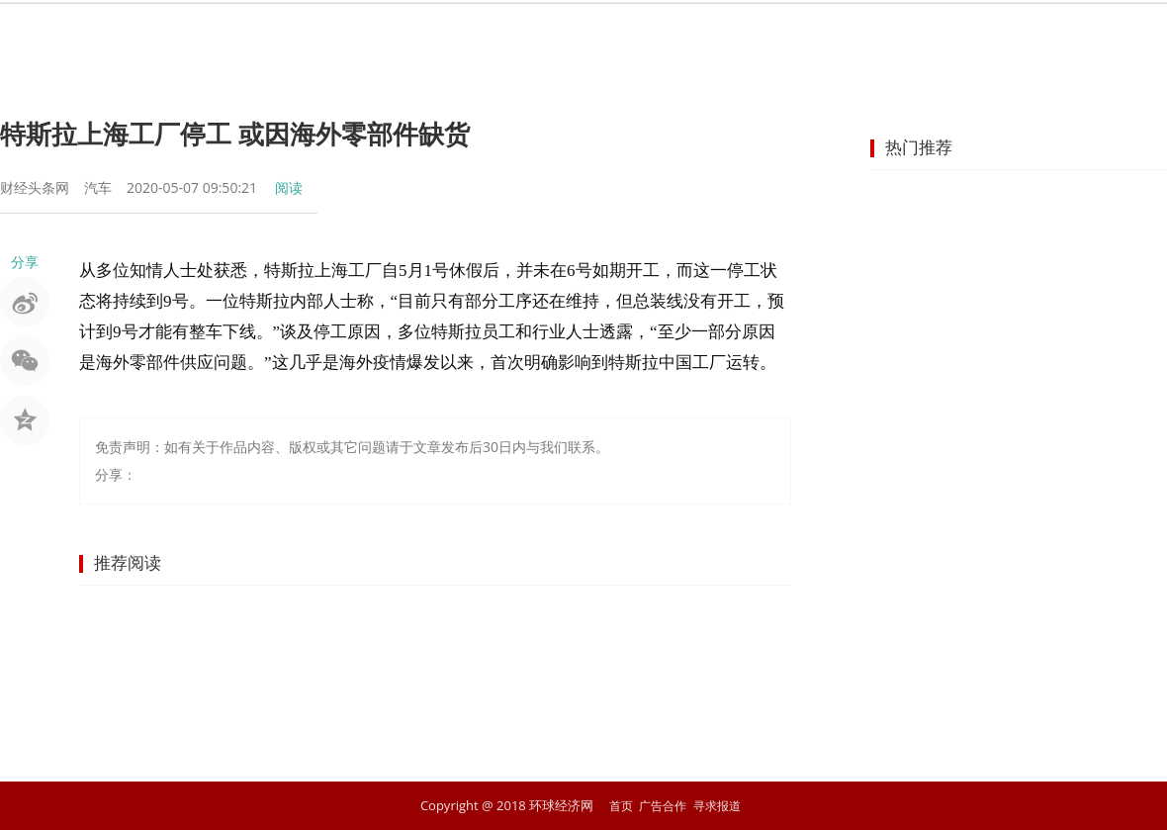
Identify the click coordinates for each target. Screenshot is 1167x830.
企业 (639, 35)
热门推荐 (918, 147)
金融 (496, 35)
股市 (425, 35)
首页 (283, 35)
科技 (852, 35)
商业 (568, 35)
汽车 (781, 35)
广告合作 (661, 805)
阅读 (289, 187)
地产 (710, 35)
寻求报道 (720, 805)
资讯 (354, 35)
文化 (924, 35)
